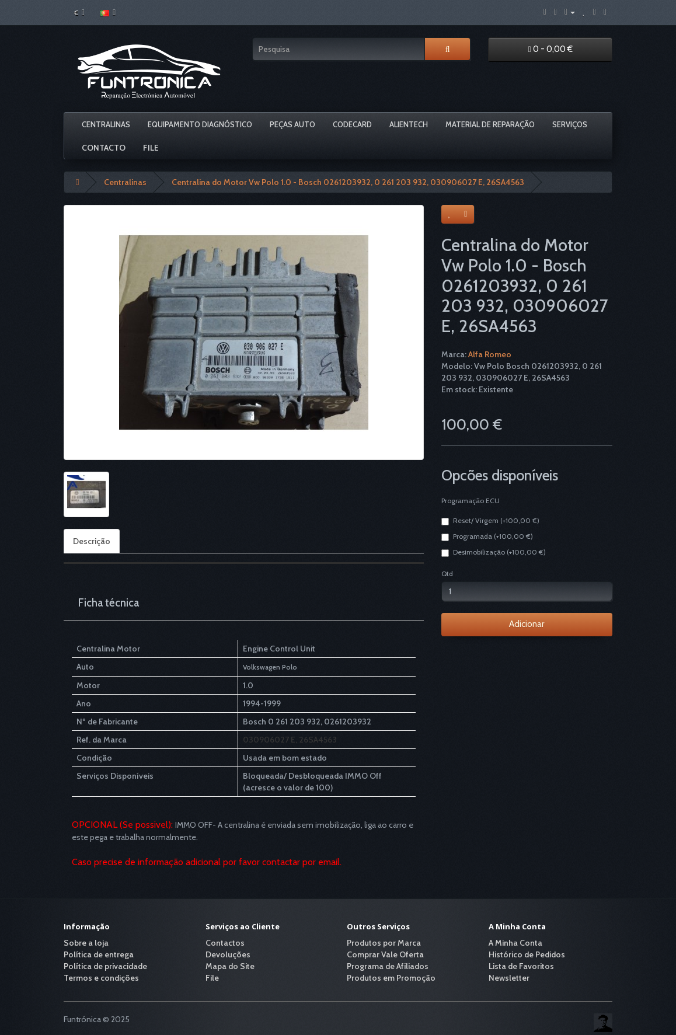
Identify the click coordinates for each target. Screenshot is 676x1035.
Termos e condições (101, 978)
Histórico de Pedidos (527, 954)
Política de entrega (99, 954)
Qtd (447, 573)
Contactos (225, 943)
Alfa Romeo (489, 354)
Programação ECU (470, 500)
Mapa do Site (230, 966)
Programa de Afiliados (387, 966)
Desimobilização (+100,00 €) (493, 552)
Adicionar (526, 624)
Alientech (408, 124)
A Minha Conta (515, 943)
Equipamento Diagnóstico (200, 124)
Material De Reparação (490, 124)
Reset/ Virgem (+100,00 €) (490, 520)
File (151, 147)
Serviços (569, 124)
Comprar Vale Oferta (385, 954)
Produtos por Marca (384, 943)
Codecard (352, 124)
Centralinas (106, 124)
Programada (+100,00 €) (487, 536)
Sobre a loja (86, 943)
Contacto (104, 147)
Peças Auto (292, 124)
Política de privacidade (105, 966)
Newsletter (509, 978)
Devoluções (227, 954)
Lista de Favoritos (521, 966)
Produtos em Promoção (391, 978)
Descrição (91, 541)
